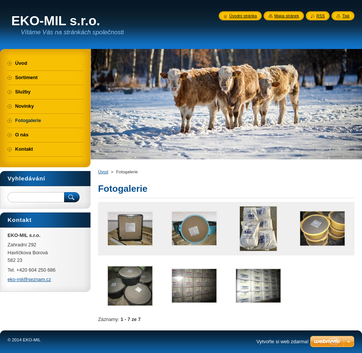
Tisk (346, 16)
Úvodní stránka (243, 16)
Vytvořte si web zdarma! (282, 341)
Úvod (103, 172)
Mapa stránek (286, 16)
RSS (320, 16)
